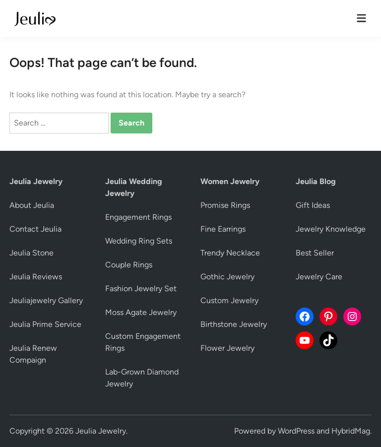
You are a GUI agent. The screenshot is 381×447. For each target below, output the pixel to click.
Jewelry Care (319, 276)
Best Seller (315, 252)
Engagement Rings (138, 217)
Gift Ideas (313, 205)
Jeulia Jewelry (100, 431)
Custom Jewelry (229, 300)
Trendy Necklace (230, 252)
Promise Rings (225, 205)
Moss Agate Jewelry (141, 312)
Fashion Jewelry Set (141, 288)
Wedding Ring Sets (138, 241)
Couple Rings (128, 264)
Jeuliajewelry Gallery (46, 300)
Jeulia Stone (31, 252)
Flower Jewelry (227, 348)
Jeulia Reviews (35, 276)
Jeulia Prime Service (45, 324)
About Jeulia (31, 205)
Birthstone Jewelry (233, 324)
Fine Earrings (223, 229)
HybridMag (350, 431)
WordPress (296, 431)
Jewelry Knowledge (331, 229)
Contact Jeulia (35, 229)
